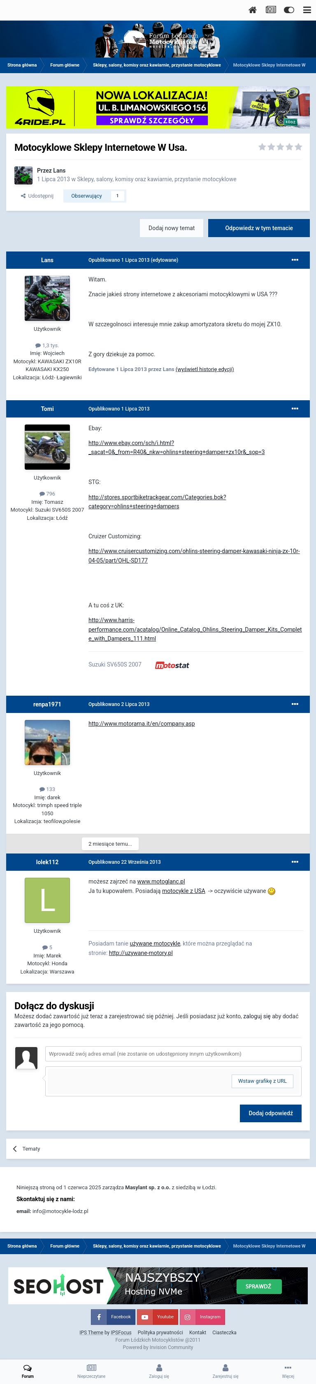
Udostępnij (37, 196)
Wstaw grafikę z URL (262, 1081)
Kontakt (197, 1333)
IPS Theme (91, 1333)
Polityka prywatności (160, 1333)
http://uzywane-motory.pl (141, 953)
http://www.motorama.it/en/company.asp (141, 723)
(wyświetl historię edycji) (205, 369)
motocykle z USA (183, 891)
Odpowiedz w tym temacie (259, 228)
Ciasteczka (224, 1333)
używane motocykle (155, 943)
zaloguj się (256, 1016)
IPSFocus (121, 1333)
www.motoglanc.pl (161, 881)
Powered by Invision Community (158, 1347)
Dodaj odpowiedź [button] (271, 1113)
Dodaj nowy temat (172, 228)
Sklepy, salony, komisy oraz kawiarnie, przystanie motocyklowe (157, 179)
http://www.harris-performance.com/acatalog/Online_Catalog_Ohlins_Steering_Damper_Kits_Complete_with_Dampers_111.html (195, 629)
